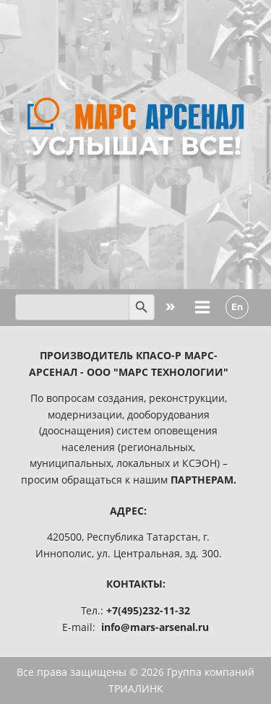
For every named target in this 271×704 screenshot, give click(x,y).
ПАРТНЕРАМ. (203, 479)
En (237, 306)
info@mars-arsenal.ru (155, 627)
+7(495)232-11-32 (148, 610)
